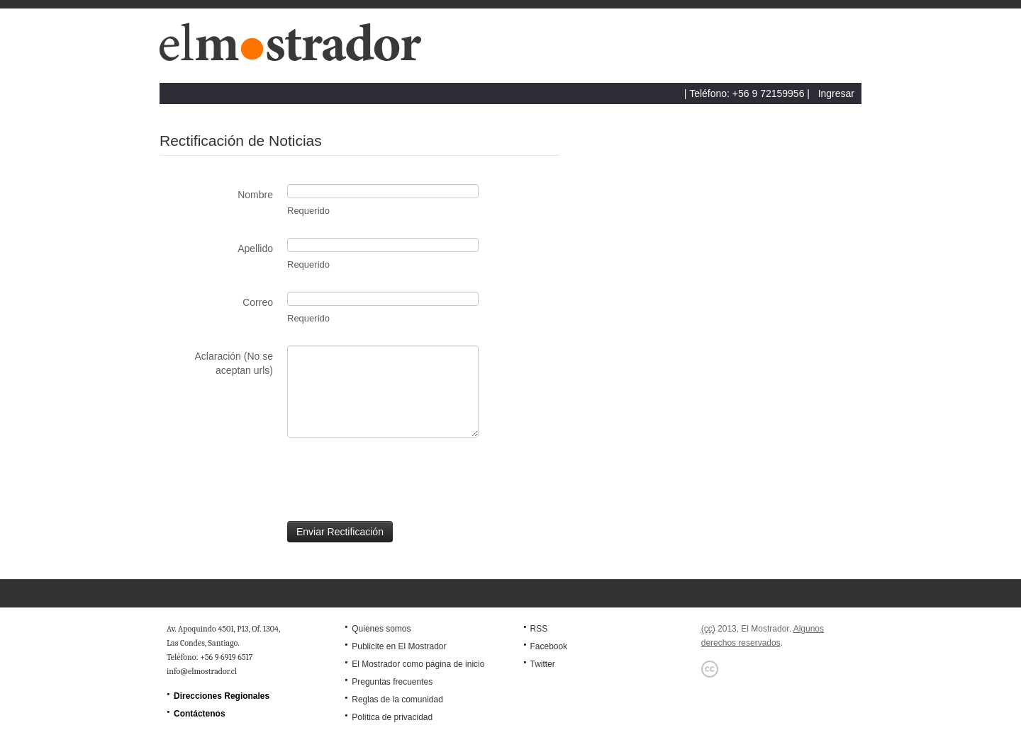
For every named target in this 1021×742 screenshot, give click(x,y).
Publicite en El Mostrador (399, 646)
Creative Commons (709, 669)
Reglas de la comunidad (397, 699)
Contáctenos (199, 714)
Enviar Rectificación (340, 531)
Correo (257, 302)
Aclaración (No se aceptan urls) (234, 363)
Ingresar (836, 93)
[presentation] (267, 479)
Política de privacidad (392, 717)
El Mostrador (296, 49)
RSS (538, 629)
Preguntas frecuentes (392, 682)
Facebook (548, 646)
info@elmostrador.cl (202, 671)
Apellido (255, 248)
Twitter (542, 664)
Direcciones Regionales (221, 696)
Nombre (255, 194)
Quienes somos (381, 629)
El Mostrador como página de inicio (418, 664)
